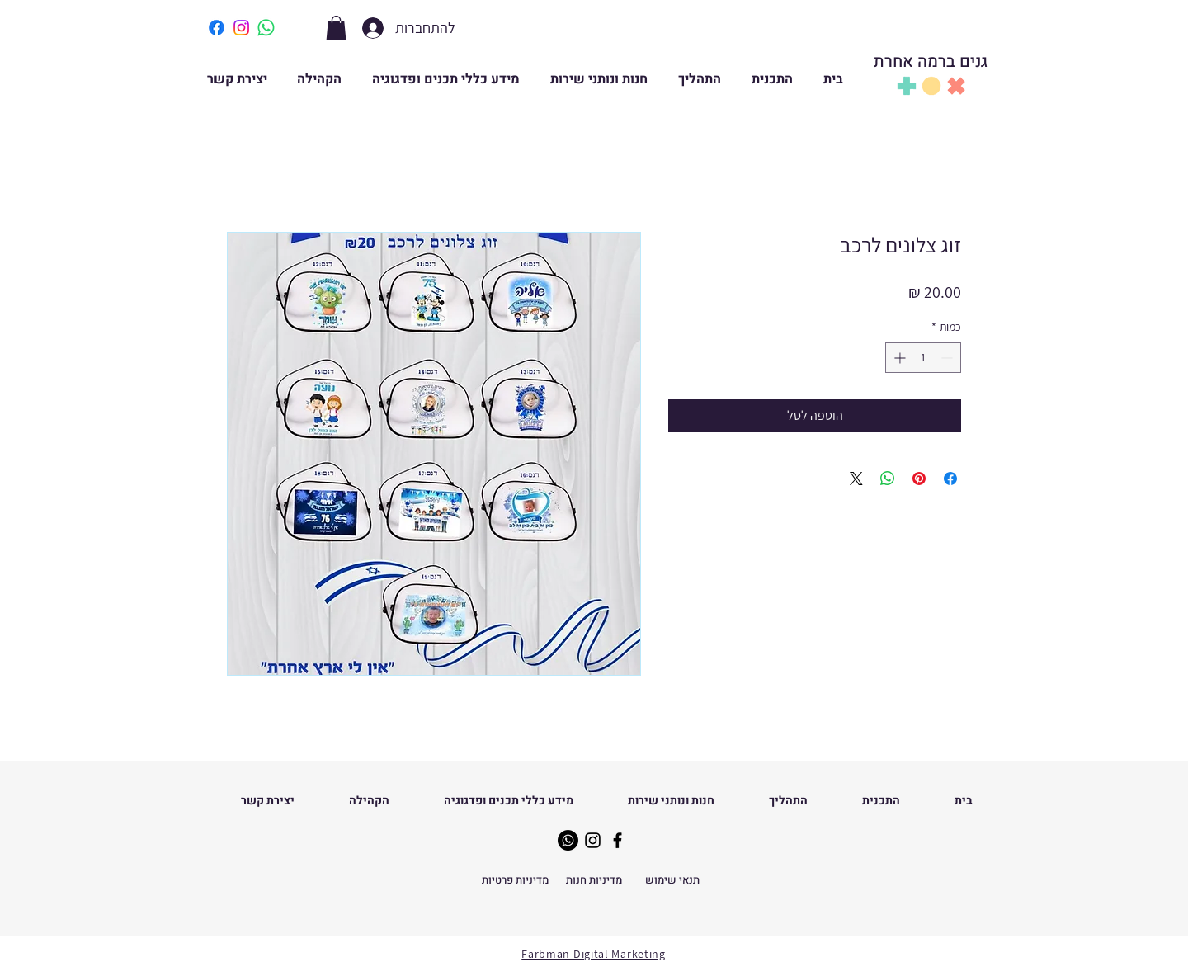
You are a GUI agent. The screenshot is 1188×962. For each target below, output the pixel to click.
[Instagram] (592, 840)
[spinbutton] (923, 357)
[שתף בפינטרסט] (919, 478)
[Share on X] (856, 478)
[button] (336, 28)
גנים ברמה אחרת (931, 61)
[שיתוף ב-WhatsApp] (888, 478)
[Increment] (898, 357)
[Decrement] (948, 357)
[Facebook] (617, 840)
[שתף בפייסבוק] (950, 478)
